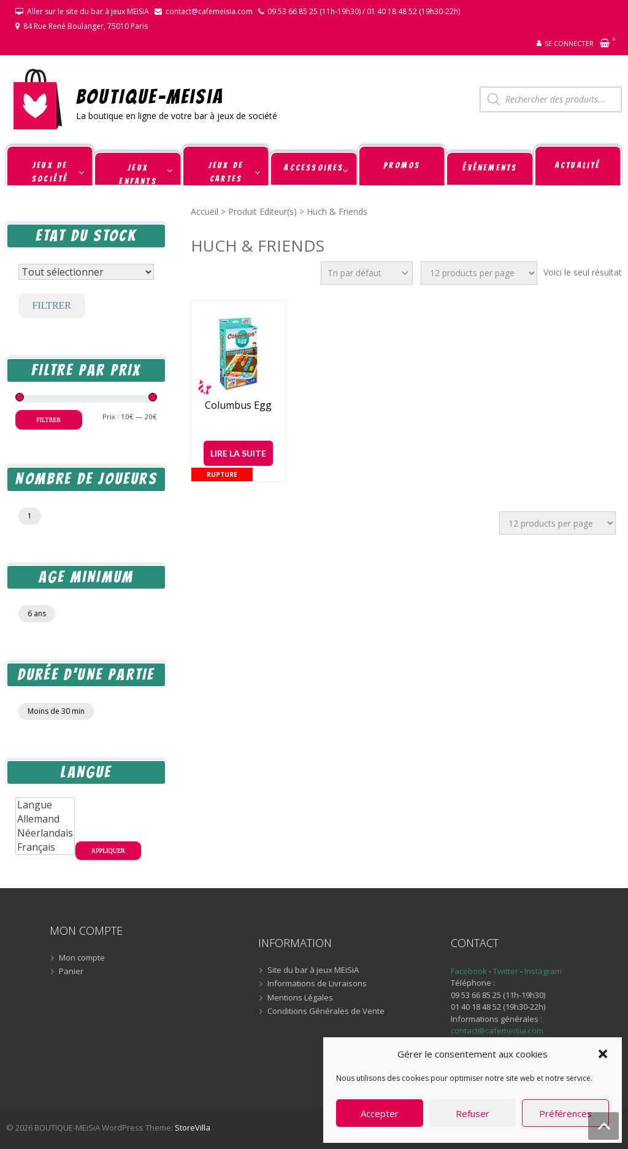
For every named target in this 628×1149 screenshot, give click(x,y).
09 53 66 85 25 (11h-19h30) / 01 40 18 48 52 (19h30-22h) (363, 11)
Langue (45, 805)
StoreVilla (192, 1127)
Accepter (380, 1113)
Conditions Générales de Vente (326, 1011)
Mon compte (82, 958)
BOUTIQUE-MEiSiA (150, 96)
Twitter (506, 971)
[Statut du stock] (86, 272)
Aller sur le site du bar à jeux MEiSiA (88, 11)
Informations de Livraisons (317, 984)
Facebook (469, 971)
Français (45, 847)
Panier (71, 972)
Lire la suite (238, 453)
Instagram (543, 971)
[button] (603, 1054)
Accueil (204, 211)
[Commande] (367, 273)
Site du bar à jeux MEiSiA (313, 970)
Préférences (565, 1113)
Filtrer (52, 305)
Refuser (472, 1113)
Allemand (45, 819)
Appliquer (108, 850)
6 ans (37, 613)
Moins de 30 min (56, 711)
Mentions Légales (300, 998)
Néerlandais (45, 833)
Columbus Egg (238, 405)
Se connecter (569, 43)
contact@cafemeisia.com (209, 11)
